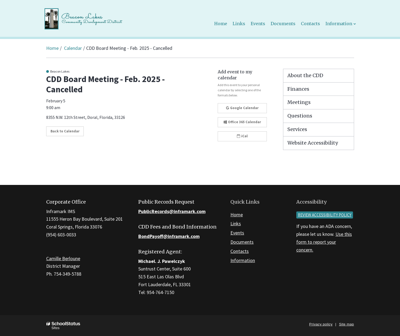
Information (242, 260)
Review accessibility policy (324, 214)
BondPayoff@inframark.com (169, 236)
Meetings (299, 102)
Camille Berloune (63, 258)
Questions (299, 116)
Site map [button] (346, 324)
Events (237, 233)
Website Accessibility (312, 143)
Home (52, 48)
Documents (242, 242)
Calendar (73, 48)
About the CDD (305, 75)
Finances (298, 89)
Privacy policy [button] (320, 324)
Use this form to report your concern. (324, 242)
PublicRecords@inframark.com (172, 211)
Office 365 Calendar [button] (242, 122)
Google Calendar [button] (242, 108)
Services (297, 129)
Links (235, 223)
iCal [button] (242, 136)
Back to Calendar (65, 131)
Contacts (239, 251)
